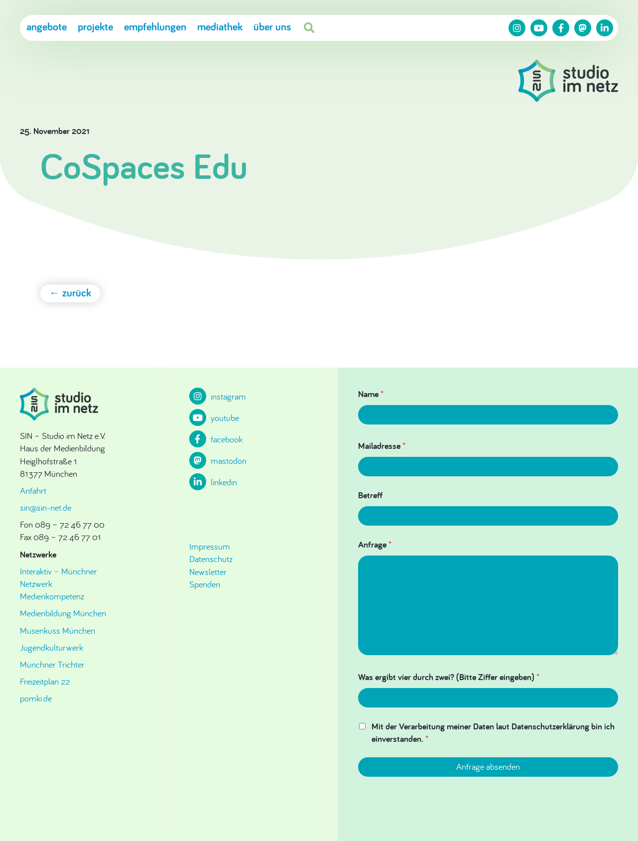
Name (370, 394)
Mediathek (220, 26)
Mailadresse (381, 445)
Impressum (209, 546)
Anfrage (374, 544)
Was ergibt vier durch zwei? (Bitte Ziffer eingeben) (448, 677)
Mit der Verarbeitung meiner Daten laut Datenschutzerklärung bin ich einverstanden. (493, 732)
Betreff (370, 495)
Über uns (272, 26)
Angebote (46, 26)
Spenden (204, 584)
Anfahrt (33, 490)
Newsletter (208, 571)
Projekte (95, 26)
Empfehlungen (155, 26)
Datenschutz (211, 558)
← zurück (70, 292)
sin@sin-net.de (45, 507)
